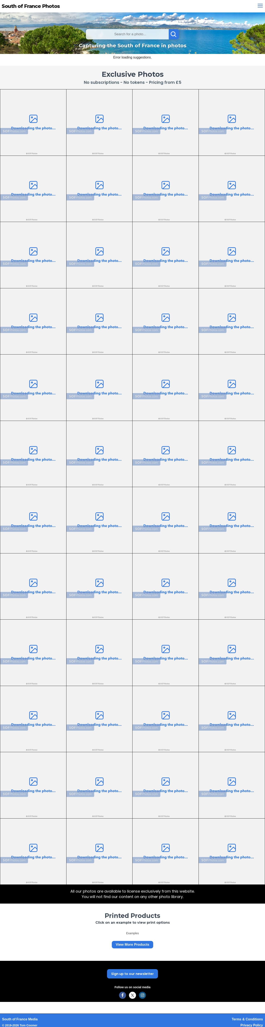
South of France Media (20, 1019)
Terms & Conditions (247, 1019)
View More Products (132, 945)
